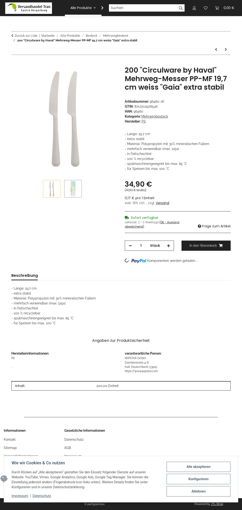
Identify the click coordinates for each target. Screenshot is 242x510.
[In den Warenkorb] (15, 63)
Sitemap (10, 448)
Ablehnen (198, 491)
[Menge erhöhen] (168, 246)
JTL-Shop (217, 504)
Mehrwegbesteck (154, 116)
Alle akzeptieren (198, 467)
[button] (99, 8)
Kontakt (10, 439)
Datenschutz (42, 496)
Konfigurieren (198, 479)
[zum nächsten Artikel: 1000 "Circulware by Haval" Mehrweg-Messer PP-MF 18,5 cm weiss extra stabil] (226, 49)
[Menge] (141, 246)
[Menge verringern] (130, 246)
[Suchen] (143, 8)
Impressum (20, 496)
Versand (162, 203)
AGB (67, 448)
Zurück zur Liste (26, 35)
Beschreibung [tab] (24, 275)
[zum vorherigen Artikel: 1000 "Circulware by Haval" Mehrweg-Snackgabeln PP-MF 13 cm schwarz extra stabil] (216, 49)
